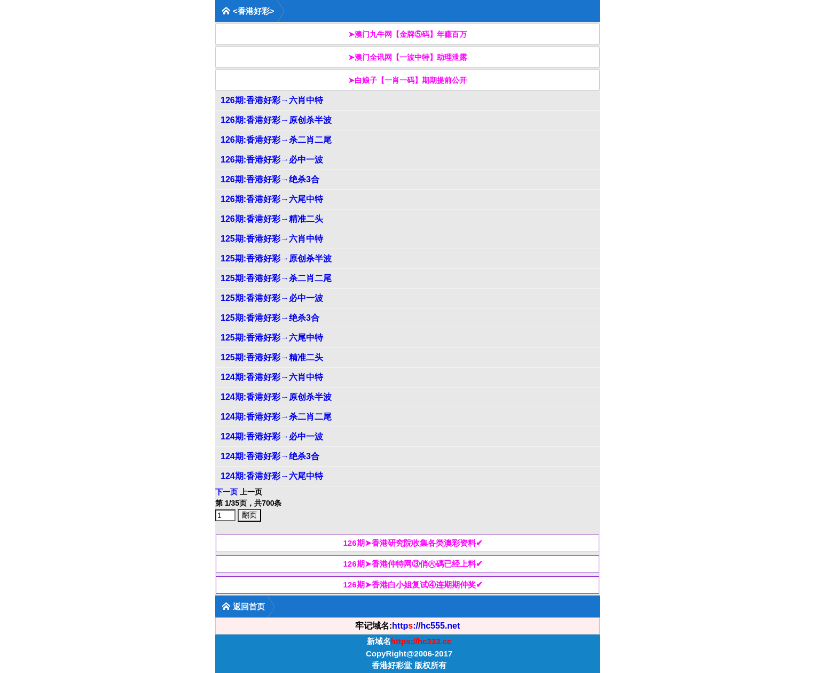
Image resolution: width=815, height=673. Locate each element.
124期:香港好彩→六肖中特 (272, 377)
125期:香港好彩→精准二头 (272, 357)
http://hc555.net (426, 625)
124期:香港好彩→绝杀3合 (270, 456)
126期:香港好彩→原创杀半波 (276, 120)
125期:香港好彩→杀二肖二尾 (276, 278)
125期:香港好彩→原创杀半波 (276, 258)
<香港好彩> (248, 11)
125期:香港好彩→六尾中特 (272, 337)
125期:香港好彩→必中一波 (272, 298)
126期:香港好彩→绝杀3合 (270, 179)
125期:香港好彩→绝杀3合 (270, 317)
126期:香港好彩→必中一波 (272, 159)
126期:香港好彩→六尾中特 (272, 199)
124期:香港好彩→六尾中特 (272, 476)
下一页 (226, 492)
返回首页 (243, 606)
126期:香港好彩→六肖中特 (272, 100)
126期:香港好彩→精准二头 (272, 218)
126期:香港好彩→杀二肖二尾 (276, 139)
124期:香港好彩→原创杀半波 (276, 396)
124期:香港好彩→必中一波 (272, 436)
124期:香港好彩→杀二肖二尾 (276, 416)
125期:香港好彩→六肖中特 (272, 238)
